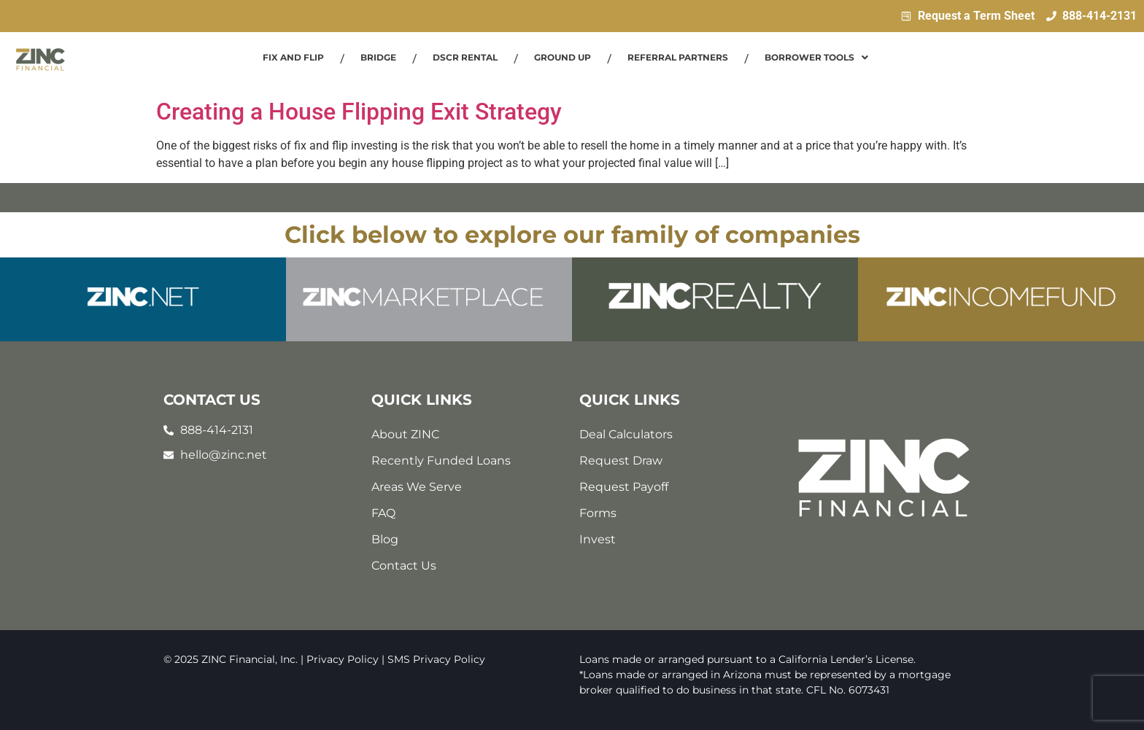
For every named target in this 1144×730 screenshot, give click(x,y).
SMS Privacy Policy (436, 659)
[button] (816, 57)
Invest (597, 539)
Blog (384, 539)
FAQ (383, 513)
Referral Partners (677, 57)
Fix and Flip (293, 57)
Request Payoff (623, 487)
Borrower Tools (816, 57)
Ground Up (562, 57)
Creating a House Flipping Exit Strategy (359, 111)
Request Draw (620, 460)
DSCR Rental (465, 57)
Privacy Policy (342, 659)
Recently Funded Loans (441, 460)
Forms (598, 513)
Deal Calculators (626, 434)
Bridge (378, 57)
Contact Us (403, 565)
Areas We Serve (416, 487)
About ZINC (405, 434)
